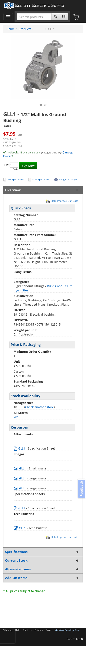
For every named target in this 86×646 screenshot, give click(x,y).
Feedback (81, 489)
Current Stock (42, 560)
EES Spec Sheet (15, 179)
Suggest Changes (68, 179)
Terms (49, 630)
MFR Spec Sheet (41, 179)
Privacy (38, 630)
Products (25, 29)
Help (17, 630)
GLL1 (20, 448)
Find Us (27, 630)
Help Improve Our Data (62, 200)
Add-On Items (42, 578)
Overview (42, 190)
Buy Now (28, 166)
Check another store (39, 407)
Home (10, 29)
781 (16, 417)
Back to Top (75, 639)
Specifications (42, 552)
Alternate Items (42, 569)
